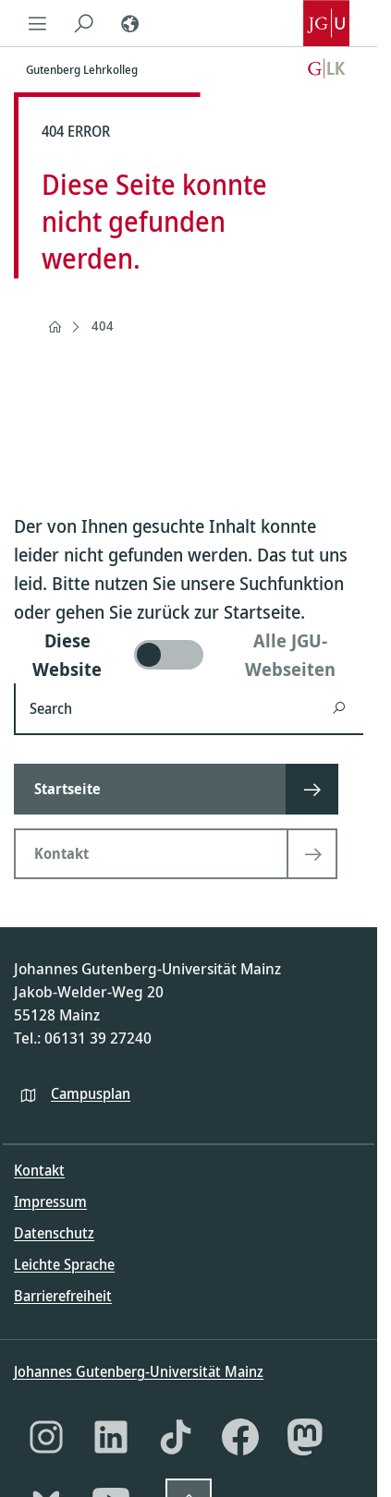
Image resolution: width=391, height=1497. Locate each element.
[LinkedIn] (110, 1437)
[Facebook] (240, 1437)
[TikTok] (175, 1437)
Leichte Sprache (64, 1264)
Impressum (50, 1201)
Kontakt (39, 1170)
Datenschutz (54, 1233)
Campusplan (90, 1093)
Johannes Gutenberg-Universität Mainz (138, 1371)
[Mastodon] (305, 1437)
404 (103, 325)
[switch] (188, 654)
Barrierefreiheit (63, 1296)
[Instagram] (46, 1437)
